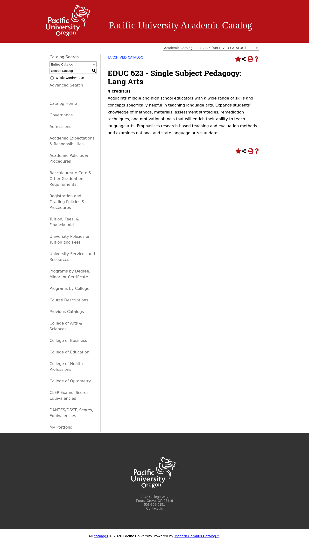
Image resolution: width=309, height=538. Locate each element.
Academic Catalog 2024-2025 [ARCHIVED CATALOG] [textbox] (205, 48)
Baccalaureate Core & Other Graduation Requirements (70, 179)
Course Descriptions (68, 300)
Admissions (60, 126)
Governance (61, 115)
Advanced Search (66, 85)
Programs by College (69, 288)
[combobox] (211, 48)
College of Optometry (70, 381)
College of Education (69, 352)
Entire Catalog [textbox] (62, 64)
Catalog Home (63, 103)
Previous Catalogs (66, 311)
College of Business (68, 340)
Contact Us (154, 508)
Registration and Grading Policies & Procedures (67, 202)
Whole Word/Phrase (70, 78)
